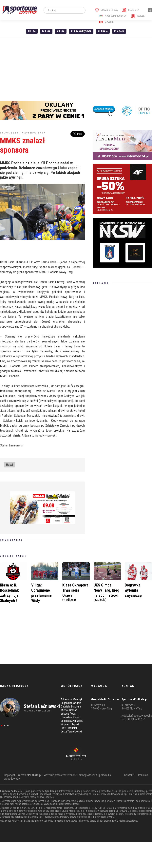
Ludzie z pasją (106, 9)
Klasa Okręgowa (81, 31)
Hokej (9, 464)
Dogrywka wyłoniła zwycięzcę (133, 590)
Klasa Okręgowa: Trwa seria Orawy (76, 592)
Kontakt (129, 775)
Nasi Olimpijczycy (112, 15)
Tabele (137, 15)
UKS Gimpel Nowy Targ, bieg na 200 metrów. (107, 592)
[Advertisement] (76, 69)
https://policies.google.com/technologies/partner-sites (88, 791)
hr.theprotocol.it (88, 775)
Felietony (131, 9)
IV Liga (46, 31)
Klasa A (103, 31)
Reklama (143, 775)
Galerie (106, 21)
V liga (61, 31)
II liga (32, 31)
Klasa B (119, 31)
